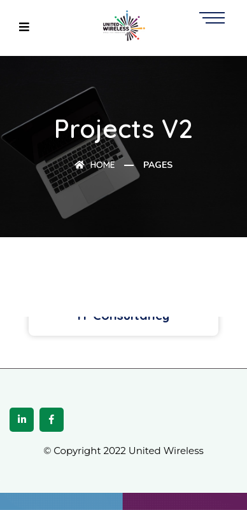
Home (94, 164)
